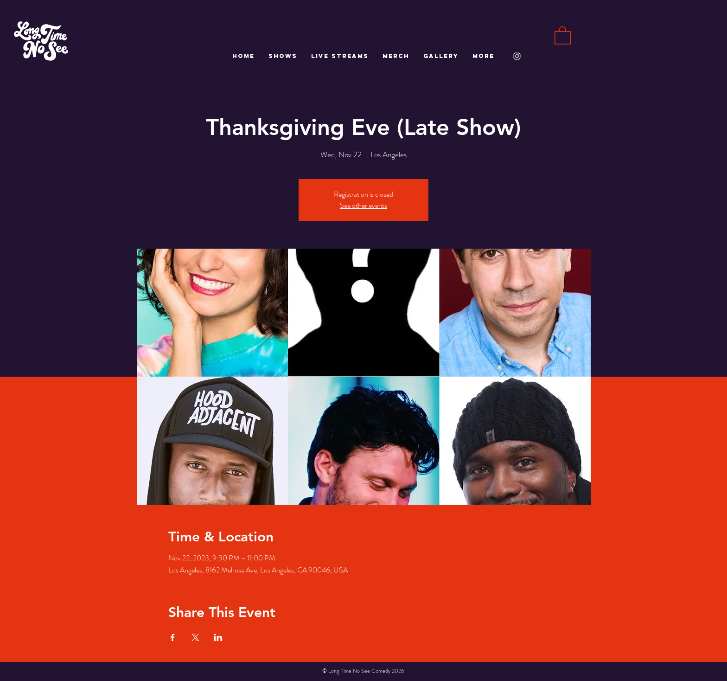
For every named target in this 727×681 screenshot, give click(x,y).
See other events (363, 205)
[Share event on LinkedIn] (218, 637)
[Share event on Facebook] (172, 637)
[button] (563, 35)
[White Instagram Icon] (517, 56)
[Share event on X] (195, 637)
